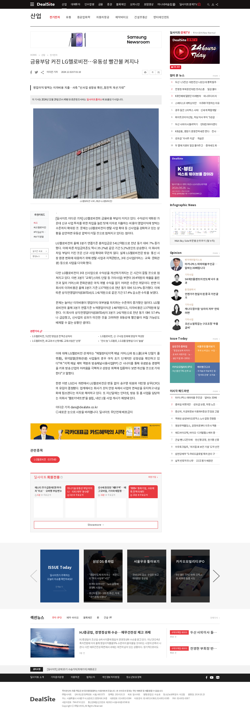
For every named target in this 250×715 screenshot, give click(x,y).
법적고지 (90, 677)
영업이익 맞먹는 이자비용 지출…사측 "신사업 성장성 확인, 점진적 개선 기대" (79, 87)
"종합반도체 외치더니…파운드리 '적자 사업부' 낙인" (183, 351)
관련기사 (34, 331)
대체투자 (75, 4)
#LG (36, 223)
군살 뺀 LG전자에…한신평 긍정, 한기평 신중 (197, 439)
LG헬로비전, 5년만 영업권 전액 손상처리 (52, 336)
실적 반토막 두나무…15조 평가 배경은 (194, 460)
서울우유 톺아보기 (206, 346)
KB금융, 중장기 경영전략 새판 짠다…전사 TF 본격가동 (202, 131)
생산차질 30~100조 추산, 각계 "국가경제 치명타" (183, 358)
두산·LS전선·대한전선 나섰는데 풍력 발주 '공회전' (200, 82)
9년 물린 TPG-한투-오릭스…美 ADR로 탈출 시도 (183, 371)
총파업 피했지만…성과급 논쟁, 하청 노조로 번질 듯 (200, 404)
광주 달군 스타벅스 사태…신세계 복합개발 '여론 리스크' (202, 110)
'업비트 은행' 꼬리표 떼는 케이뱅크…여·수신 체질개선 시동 (208, 375)
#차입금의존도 (40, 232)
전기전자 (55, 17)
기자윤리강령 (57, 677)
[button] (216, 576)
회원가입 (152, 477)
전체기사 (214, 617)
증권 (109, 4)
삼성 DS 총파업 (179, 346)
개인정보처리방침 (110, 677)
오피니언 (135, 4)
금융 (100, 4)
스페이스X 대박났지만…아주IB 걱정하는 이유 (197, 103)
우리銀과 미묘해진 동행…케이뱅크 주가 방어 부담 (208, 371)
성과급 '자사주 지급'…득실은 (189, 138)
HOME (33, 55)
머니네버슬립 (166, 4)
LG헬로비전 (45, 459)
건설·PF (108, 617)
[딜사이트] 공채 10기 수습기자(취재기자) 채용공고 (71, 669)
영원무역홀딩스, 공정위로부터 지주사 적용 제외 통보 (200, 425)
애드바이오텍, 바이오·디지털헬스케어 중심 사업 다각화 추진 (204, 432)
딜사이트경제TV (190, 4)
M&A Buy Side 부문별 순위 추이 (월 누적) (195, 240)
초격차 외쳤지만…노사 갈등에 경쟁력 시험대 (183, 354)
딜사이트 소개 (37, 677)
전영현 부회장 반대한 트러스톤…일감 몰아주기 (198, 89)
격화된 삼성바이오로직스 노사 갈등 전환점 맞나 (198, 418)
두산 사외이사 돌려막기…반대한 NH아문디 (196, 124)
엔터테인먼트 (161, 17)
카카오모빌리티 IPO (182, 367)
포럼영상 (148, 4)
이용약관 (75, 677)
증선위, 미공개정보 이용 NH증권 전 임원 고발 (197, 411)
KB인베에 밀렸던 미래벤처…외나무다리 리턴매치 (199, 96)
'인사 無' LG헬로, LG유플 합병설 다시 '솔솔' (122, 341)
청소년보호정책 (133, 677)
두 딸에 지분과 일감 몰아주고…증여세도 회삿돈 (198, 145)
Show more (96, 525)
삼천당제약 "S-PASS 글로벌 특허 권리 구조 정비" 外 (200, 454)
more (41, 331)
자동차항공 (102, 17)
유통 (68, 17)
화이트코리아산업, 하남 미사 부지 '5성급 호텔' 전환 (200, 117)
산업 (64, 4)
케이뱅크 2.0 (203, 367)
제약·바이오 (72, 617)
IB (98, 617)
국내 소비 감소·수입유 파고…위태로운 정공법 (208, 351)
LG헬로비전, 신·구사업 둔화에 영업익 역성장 (122, 336)
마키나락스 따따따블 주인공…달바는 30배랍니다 (199, 397)
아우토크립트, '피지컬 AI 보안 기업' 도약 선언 (197, 446)
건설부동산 (140, 17)
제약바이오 (121, 17)
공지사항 (37, 669)
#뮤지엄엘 (38, 237)
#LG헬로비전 (40, 228)
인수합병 (89, 4)
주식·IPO (57, 617)
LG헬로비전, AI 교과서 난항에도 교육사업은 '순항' (56, 341)
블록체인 (121, 4)
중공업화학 (83, 17)
